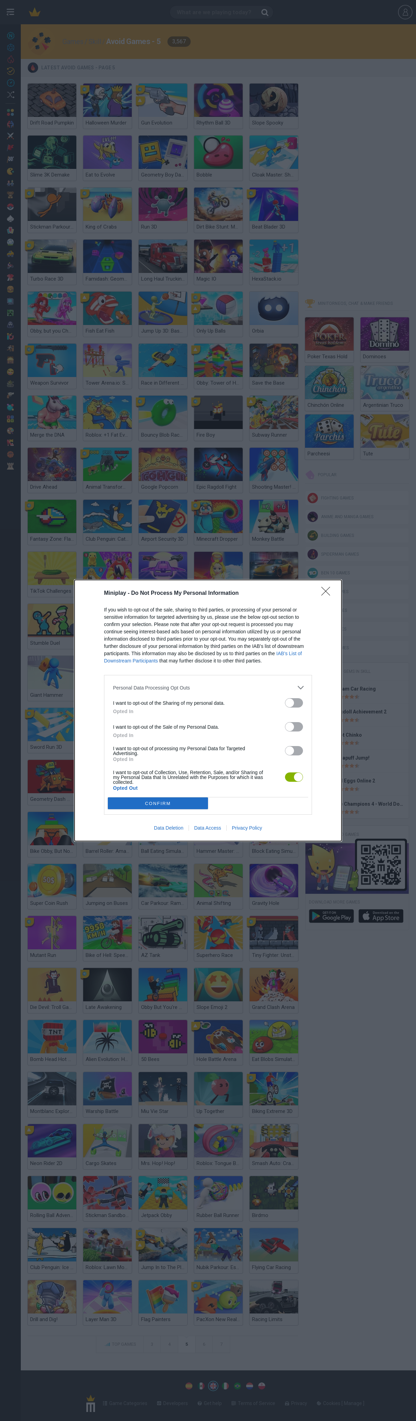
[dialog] (208, 710)
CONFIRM (158, 803)
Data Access (207, 828)
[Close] (328, 593)
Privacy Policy (247, 828)
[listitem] (208, 687)
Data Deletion (168, 828)
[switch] (294, 703)
